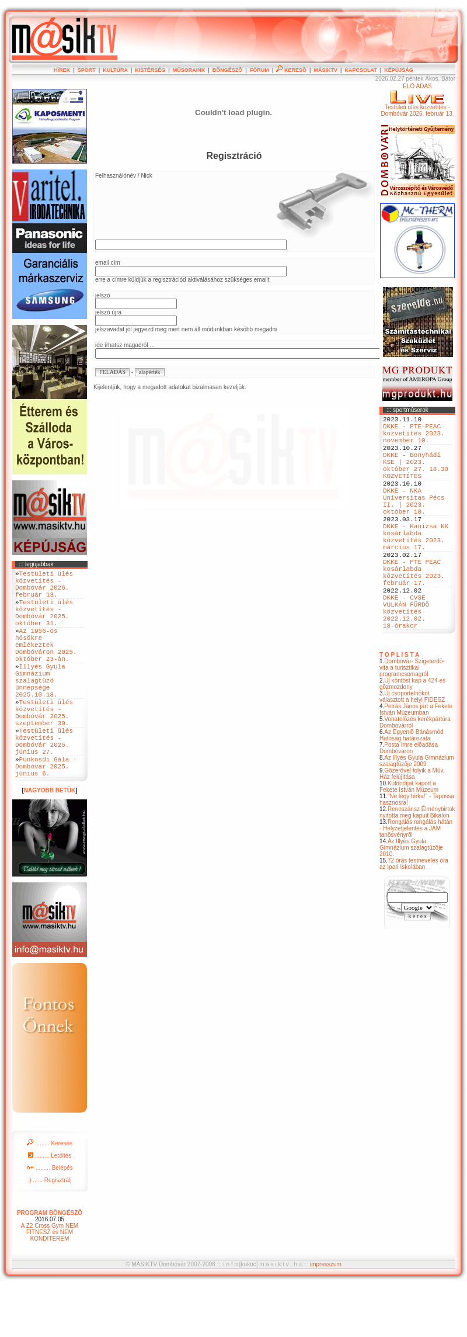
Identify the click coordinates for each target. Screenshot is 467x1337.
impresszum (325, 1315)
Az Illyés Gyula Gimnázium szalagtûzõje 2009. (416, 813)
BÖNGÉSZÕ (227, 70)
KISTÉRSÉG (150, 70)
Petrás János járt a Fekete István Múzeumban (415, 762)
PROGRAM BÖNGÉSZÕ (49, 1263)
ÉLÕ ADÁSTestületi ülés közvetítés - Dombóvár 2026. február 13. (417, 100)
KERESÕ (291, 70)
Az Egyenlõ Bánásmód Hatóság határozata (411, 787)
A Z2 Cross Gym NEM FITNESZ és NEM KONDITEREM (49, 1283)
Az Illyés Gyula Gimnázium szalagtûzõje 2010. (411, 900)
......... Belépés (49, 1218)
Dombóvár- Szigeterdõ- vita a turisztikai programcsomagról (412, 720)
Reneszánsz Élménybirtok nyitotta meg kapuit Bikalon (417, 864)
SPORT (87, 70)
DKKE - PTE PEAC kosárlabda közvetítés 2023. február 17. (414, 611)
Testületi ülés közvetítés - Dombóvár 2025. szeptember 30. (44, 748)
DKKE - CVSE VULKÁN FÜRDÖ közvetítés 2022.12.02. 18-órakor (406, 660)
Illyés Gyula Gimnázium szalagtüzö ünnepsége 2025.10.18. (40, 708)
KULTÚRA (115, 70)
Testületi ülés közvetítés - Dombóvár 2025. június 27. (44, 783)
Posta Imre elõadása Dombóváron (408, 800)
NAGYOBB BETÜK (49, 841)
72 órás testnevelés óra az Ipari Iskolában (413, 916)
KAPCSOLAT (360, 70)
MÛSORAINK (189, 70)
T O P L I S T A (399, 707)
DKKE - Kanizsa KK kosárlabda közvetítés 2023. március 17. (415, 566)
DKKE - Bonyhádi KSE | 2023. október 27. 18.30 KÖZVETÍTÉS (415, 478)
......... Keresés (49, 1194)
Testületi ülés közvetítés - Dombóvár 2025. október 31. (44, 623)
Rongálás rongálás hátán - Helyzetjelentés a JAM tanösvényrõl (415, 881)
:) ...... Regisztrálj (49, 1231)
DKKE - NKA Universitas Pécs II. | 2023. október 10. (414, 522)
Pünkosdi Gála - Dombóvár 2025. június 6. (46, 815)
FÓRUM (259, 70)
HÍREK (62, 70)
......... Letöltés (50, 1206)
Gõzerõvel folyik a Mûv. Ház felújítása (412, 826)
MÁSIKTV (325, 70)
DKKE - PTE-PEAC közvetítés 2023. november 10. (414, 438)
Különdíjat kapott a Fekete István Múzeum (408, 839)
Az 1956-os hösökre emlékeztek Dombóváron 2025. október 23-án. (46, 663)
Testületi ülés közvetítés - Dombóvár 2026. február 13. (44, 587)
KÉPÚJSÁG (398, 70)
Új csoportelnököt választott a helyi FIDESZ (412, 749)
